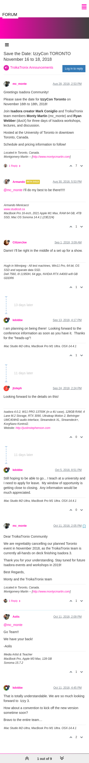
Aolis (16, 612)
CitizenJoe (20, 237)
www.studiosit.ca (14, 204)
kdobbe (18, 315)
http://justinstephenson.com (33, 423)
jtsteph (17, 383)
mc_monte (20, 79)
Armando (19, 177)
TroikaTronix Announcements (31, 63)
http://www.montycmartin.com (51, 152)
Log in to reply (74, 64)
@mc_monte (13, 185)
